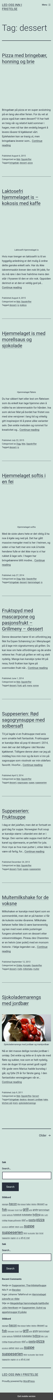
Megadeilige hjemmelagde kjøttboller (29, 1303)
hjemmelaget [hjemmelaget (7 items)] (44, 1210)
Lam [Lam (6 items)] (46, 1215)
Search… (6, 1168)
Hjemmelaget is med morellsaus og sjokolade (23, 339)
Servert (35, 1096)
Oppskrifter (26, 159)
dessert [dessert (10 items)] (40, 1204)
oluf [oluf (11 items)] (23, 1220)
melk (19, 969)
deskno (23, 1099)
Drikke (19, 965)
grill (24, 685)
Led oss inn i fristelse (20, 1374)
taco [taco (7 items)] (25, 1233)
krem (15, 1103)
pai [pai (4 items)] (27, 1220)
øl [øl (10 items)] (22, 1237)
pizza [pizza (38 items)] (40, 1220)
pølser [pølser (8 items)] (11, 1227)
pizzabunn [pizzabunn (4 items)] (5, 1227)
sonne (36, 685)
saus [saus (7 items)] (17, 1227)
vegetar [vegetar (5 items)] (13, 1238)
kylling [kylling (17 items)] (36, 1214)
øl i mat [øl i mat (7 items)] (26, 1238)
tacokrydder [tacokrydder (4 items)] (31, 1233)
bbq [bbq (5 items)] (18, 1204)
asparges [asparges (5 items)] (5, 1204)
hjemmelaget (34, 582)
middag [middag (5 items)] (4, 1220)
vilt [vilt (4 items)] (17, 1238)
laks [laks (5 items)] (42, 1215)
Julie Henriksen (10, 1307)
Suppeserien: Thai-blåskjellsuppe (29, 1285)
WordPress (29, 1381)
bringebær (14, 163)
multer (36, 969)
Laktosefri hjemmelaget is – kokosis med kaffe (21, 197)
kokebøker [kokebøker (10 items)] (27, 1214)
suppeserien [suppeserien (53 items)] (12, 1232)
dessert (23, 163)
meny (29, 685)
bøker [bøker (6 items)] (28, 1204)
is (18, 305)
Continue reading (12, 287)
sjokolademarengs (27, 1103)
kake (46, 1099)
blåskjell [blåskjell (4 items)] (23, 1204)
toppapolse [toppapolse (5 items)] (6, 1238)
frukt (19, 685)
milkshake (27, 969)
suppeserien (41, 782)
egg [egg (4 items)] (46, 1204)
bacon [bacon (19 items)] (13, 1203)
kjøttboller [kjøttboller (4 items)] (10, 1215)
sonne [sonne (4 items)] (21, 1227)
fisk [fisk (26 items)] (4, 1209)
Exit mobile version (26, 1396)
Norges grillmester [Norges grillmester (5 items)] (14, 1220)
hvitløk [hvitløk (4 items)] (4, 1215)
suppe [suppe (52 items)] (29, 1226)
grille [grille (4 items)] (30, 1210)
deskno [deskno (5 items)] (33, 1204)
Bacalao (16, 1289)
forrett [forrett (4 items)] (17, 1210)
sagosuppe (22, 782)
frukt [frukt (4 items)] (20, 1210)
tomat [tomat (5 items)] (41, 1233)
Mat (18, 159)
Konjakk (27, 965)
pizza (30, 163)
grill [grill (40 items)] (26, 1209)
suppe (31, 782)
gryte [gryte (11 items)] (35, 1209)
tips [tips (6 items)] (37, 1233)
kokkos (23, 305)
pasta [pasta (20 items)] (32, 1220)
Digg (18, 444)
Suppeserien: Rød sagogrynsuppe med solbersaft (23, 720)
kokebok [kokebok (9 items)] (17, 1215)
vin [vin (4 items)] (20, 1238)
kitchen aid (7, 1103)
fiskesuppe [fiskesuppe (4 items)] (10, 1210)
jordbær (39, 1099)
